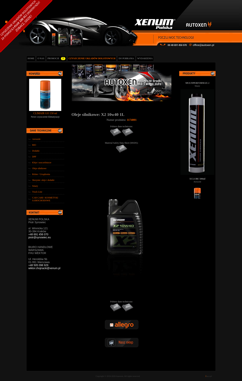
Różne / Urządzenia (41, 174)
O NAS (40, 58)
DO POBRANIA (126, 58)
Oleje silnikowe (39, 168)
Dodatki (36, 150)
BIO (34, 145)
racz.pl (209, 376)
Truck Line (37, 191)
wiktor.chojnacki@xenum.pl (44, 268)
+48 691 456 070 (38, 234)
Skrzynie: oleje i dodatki (43, 180)
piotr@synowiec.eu (39, 237)
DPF (34, 156)
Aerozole (36, 139)
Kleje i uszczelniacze (41, 162)
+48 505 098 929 (38, 265)
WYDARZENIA (145, 58)
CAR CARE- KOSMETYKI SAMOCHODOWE (45, 199)
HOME (31, 58)
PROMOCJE (56, 58)
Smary (35, 186)
